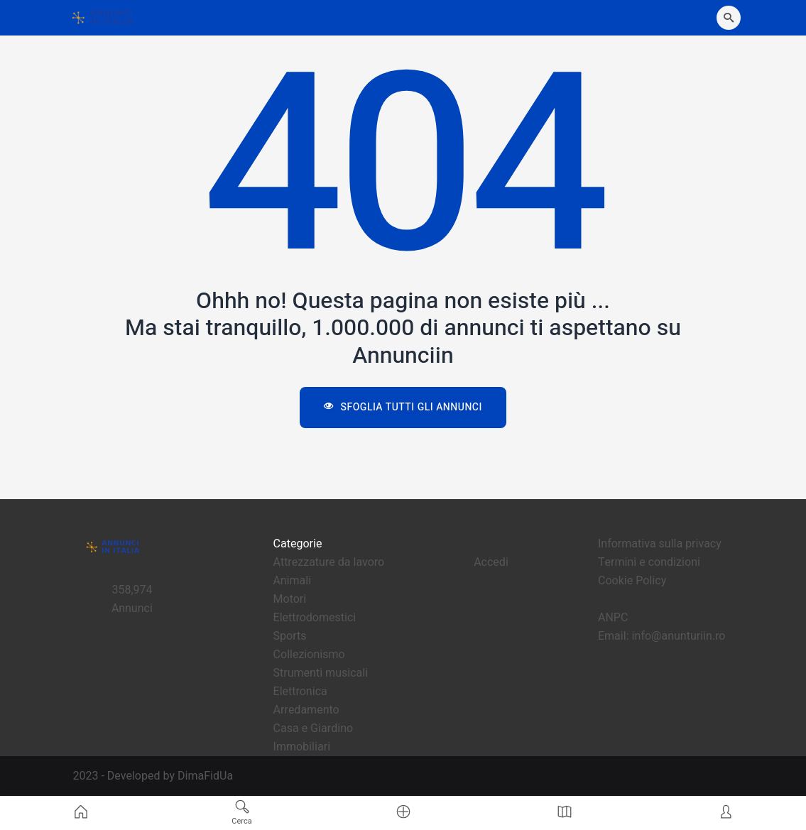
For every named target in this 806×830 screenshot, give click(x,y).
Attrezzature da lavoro (328, 562)
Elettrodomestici (314, 617)
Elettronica (300, 691)
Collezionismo (309, 654)
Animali (292, 580)
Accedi (491, 562)
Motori (290, 599)
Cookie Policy (632, 580)
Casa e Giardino (313, 728)
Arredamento (306, 710)
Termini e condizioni (649, 562)
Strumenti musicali (321, 673)
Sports (290, 636)
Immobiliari (302, 746)
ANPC (613, 617)
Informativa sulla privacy (659, 543)
